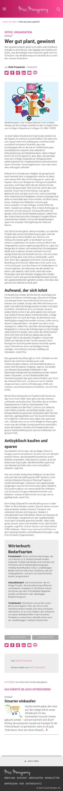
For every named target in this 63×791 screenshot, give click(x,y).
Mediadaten (36, 778)
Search (58, 9)
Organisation (23, 32)
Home (5, 22)
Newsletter (52, 778)
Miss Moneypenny (33, 9)
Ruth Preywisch (16, 67)
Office (9, 32)
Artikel (13, 22)
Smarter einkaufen (20, 701)
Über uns (9, 778)
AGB (21, 783)
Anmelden (10, 682)
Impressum (10, 783)
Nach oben (32, 761)
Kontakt (22, 778)
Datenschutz (33, 783)
